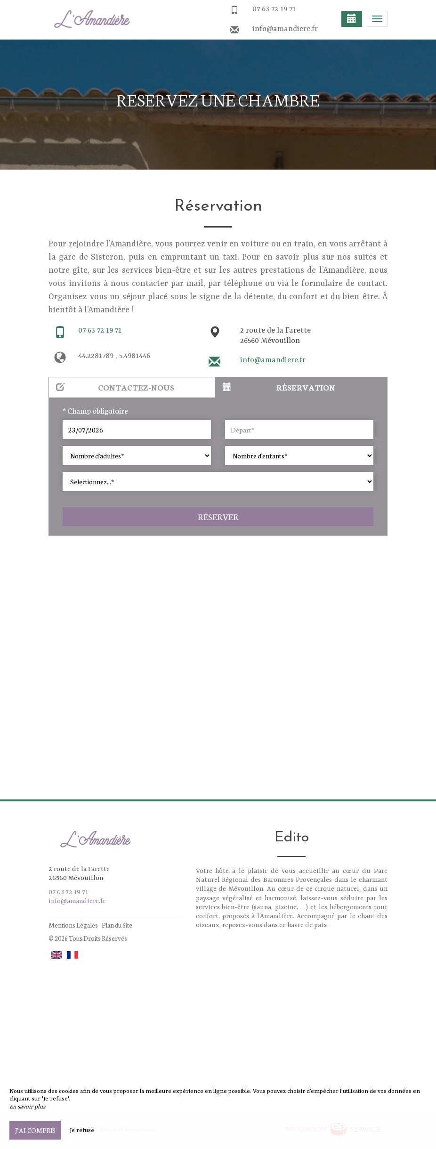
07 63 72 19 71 (274, 9)
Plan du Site (117, 925)
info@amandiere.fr (285, 29)
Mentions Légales (73, 925)
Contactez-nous (115, 387)
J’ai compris (35, 1130)
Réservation (279, 387)
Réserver (218, 516)
